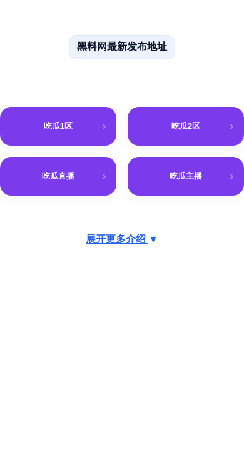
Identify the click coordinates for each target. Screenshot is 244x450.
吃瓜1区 (58, 126)
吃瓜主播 (186, 176)
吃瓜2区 (186, 126)
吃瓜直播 (58, 176)
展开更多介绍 (122, 239)
